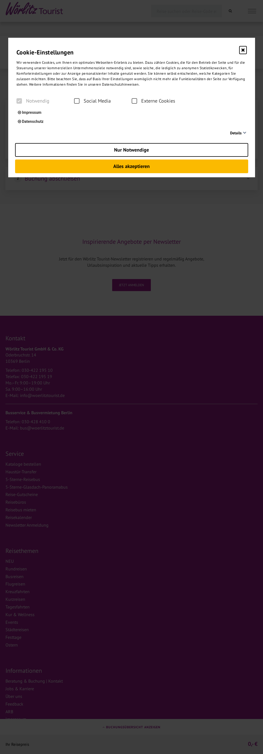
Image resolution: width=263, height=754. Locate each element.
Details (236, 132)
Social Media (92, 101)
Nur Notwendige (131, 150)
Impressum (29, 112)
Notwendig (32, 101)
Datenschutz (31, 121)
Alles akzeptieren (131, 166)
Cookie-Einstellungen (45, 52)
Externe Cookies (153, 101)
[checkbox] (19, 101)
